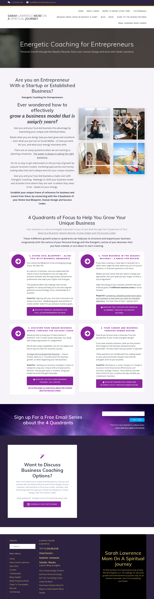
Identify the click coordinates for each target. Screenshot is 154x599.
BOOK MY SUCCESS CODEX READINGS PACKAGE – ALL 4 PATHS (50, 387)
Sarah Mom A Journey (27, 17)
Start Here (14, 566)
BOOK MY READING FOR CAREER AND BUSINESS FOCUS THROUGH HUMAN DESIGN (119, 390)
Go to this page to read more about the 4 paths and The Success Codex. (50, 396)
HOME (81, 11)
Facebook (43, 557)
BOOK (111, 17)
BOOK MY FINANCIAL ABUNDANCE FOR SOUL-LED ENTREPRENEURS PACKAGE (50, 314)
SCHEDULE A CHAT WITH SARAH (42, 511)
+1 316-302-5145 (51, 548)
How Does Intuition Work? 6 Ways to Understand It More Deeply (51, 589)
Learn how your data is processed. (130, 434)
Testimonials (15, 573)
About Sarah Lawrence (19, 562)
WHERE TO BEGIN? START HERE (116, 11)
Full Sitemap (15, 592)
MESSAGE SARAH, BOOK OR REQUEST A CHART (77, 17)
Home (12, 558)
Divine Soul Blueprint (48, 233)
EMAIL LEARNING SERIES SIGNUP (132, 23)
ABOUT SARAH (93, 11)
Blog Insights (15, 577)
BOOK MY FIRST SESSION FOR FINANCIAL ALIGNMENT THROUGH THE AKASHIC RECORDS (119, 311)
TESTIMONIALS (140, 11)
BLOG (103, 17)
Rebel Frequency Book (19, 581)
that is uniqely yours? (42, 119)
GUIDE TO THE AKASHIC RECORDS (132, 17)
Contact (13, 570)
